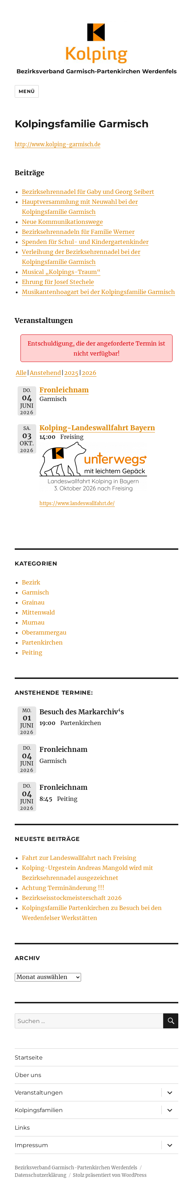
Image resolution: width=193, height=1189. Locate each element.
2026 (89, 372)
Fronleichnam (64, 390)
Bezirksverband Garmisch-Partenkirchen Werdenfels (97, 71)
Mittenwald (38, 612)
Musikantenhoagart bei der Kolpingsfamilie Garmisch (98, 291)
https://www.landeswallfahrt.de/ (77, 503)
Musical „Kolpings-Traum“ (61, 271)
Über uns (28, 1075)
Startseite (29, 1057)
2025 (71, 372)
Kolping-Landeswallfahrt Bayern (97, 428)
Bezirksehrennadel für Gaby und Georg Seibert (88, 191)
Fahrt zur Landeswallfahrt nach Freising (79, 857)
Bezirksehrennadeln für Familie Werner (78, 231)
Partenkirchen (42, 642)
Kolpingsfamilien (39, 1110)
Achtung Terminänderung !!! (63, 887)
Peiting (32, 652)
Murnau (33, 622)
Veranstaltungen (39, 1092)
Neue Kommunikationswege (62, 221)
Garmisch (35, 592)
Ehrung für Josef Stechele (58, 281)
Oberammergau (44, 632)
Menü (26, 91)
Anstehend (45, 372)
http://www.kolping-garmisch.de (57, 144)
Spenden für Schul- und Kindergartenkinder (85, 241)
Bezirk (31, 582)
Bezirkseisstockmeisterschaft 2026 (72, 897)
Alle (21, 372)
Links (22, 1127)
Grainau (33, 602)
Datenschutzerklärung (40, 1175)
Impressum (31, 1145)
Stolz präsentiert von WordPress (110, 1175)
